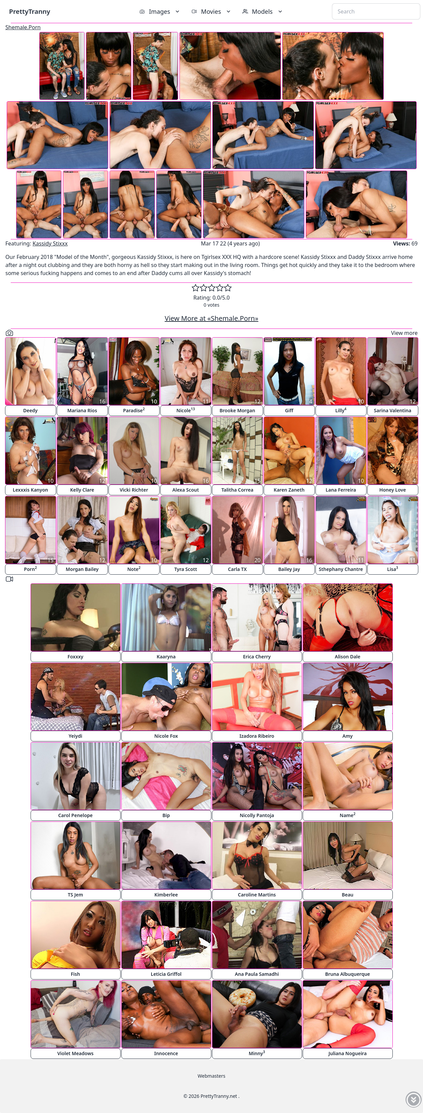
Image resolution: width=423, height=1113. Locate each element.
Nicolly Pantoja (257, 815)
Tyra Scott (185, 569)
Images (160, 11)
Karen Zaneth (289, 490)
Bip (166, 815)
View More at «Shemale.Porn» (211, 318)
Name (347, 814)
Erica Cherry (257, 656)
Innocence (166, 1053)
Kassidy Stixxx (50, 243)
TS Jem (75, 894)
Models (263, 11)
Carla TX (237, 569)
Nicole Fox (166, 736)
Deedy (30, 410)
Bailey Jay (289, 569)
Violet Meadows (75, 1053)
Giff (289, 410)
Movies (211, 11)
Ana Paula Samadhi (257, 974)
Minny (257, 1053)
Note (134, 568)
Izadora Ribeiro (257, 736)
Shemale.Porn (23, 27)
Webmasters (211, 1076)
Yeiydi (75, 736)
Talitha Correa (237, 490)
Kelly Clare (82, 490)
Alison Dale (347, 656)
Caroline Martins (257, 894)
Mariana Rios (82, 410)
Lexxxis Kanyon (30, 490)
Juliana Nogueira (348, 1053)
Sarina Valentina (392, 410)
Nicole (185, 410)
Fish (75, 974)
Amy (347, 736)
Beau (347, 894)
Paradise (134, 410)
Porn (30, 568)
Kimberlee (166, 894)
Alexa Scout (185, 490)
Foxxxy (75, 656)
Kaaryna (166, 656)
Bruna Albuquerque (347, 974)
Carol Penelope (75, 815)
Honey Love (392, 490)
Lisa (392, 568)
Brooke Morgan (237, 410)
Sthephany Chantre (341, 569)
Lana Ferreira (341, 490)
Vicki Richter (134, 490)
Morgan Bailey (82, 569)
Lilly (340, 410)
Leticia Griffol (166, 974)
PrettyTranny (29, 11)
